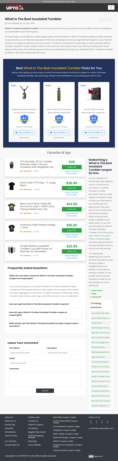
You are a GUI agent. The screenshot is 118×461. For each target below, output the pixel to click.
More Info (72, 167)
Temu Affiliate (34, 445)
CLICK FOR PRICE (24, 132)
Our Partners (10, 441)
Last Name (52, 348)
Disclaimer (33, 428)
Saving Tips (10, 424)
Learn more (96, 290)
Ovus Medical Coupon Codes (66, 426)
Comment (14, 368)
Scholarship (10, 432)
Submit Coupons (35, 424)
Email (12, 358)
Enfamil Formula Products (102, 381)
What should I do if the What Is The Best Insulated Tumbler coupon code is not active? (43, 324)
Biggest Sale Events (37, 432)
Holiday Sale (33, 417)
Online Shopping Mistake (35, 436)
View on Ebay (71, 174)
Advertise (9, 428)
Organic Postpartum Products (104, 405)
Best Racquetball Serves (101, 352)
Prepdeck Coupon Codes (64, 430)
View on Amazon (71, 171)
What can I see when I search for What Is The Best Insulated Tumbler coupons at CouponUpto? (41, 277)
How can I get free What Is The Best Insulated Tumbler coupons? (39, 304)
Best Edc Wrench (98, 357)
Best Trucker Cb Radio (100, 337)
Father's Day (99, 235)
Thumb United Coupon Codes (66, 450)
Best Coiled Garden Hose (102, 318)
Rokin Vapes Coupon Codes (66, 434)
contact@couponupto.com (101, 428)
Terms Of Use (11, 435)
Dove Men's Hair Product (101, 313)
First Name (14, 348)
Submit (45, 390)
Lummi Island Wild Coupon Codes (65, 422)
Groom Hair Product (100, 386)
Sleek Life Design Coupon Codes (68, 437)
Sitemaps (32, 441)
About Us (9, 417)
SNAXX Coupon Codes (63, 441)
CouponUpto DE (12, 445)
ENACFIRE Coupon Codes (64, 417)
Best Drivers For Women (101, 371)
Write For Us (10, 421)
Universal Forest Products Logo (104, 391)
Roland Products (98, 347)
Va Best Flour (97, 323)
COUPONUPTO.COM (25, 456)
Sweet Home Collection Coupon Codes (67, 446)
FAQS (93, 293)
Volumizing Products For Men (103, 362)
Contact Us (33, 421)
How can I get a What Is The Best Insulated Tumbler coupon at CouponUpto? (38, 313)
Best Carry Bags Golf (100, 342)
